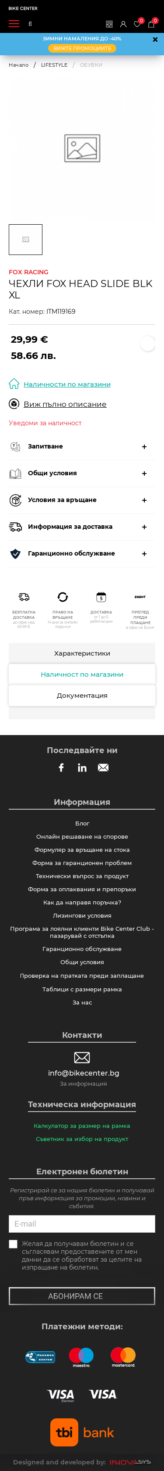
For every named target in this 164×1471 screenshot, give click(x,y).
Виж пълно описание (58, 404)
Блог (82, 823)
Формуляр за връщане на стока (82, 849)
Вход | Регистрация (123, 24)
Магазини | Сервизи (109, 24)
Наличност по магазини (82, 674)
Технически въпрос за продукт (82, 875)
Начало (18, 65)
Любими (139, 21)
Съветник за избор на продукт (82, 1138)
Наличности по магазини (60, 384)
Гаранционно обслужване (82, 948)
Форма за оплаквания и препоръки (82, 889)
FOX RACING (29, 272)
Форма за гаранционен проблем (82, 862)
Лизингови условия (82, 915)
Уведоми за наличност (45, 423)
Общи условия (82, 961)
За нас (82, 1002)
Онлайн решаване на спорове (82, 836)
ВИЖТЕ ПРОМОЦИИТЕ (82, 48)
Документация (82, 695)
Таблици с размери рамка (82, 989)
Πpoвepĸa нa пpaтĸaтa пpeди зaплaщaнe (82, 975)
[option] (82, 148)
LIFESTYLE (54, 65)
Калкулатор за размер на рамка (82, 1125)
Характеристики (82, 653)
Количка (153, 21)
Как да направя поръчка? (82, 902)
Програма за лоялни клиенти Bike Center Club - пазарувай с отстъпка (82, 932)
